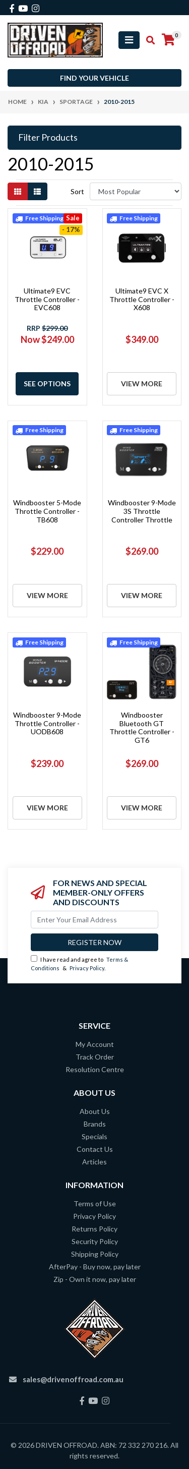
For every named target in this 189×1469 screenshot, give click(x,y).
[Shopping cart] (168, 40)
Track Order (95, 1056)
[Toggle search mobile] (147, 40)
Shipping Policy (94, 1254)
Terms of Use (95, 1203)
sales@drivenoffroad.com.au (73, 1379)
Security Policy (95, 1241)
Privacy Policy (87, 968)
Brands (95, 1124)
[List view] (37, 191)
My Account (95, 1044)
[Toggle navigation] (129, 40)
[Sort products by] (135, 191)
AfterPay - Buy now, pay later (95, 1266)
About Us (95, 1111)
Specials (94, 1136)
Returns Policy (94, 1228)
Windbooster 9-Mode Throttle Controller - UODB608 (47, 723)
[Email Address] (94, 919)
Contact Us (95, 1149)
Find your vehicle (94, 78)
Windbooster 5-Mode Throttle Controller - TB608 (47, 511)
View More (141, 383)
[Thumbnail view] (18, 191)
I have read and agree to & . (79, 963)
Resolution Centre (95, 1069)
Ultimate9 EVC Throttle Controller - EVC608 (47, 299)
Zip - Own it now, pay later (94, 1279)
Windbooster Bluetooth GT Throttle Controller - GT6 (141, 727)
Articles (94, 1161)
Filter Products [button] (48, 137)
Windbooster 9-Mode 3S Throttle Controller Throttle (142, 511)
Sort (77, 191)
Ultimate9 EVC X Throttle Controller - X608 (141, 299)
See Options (47, 383)
